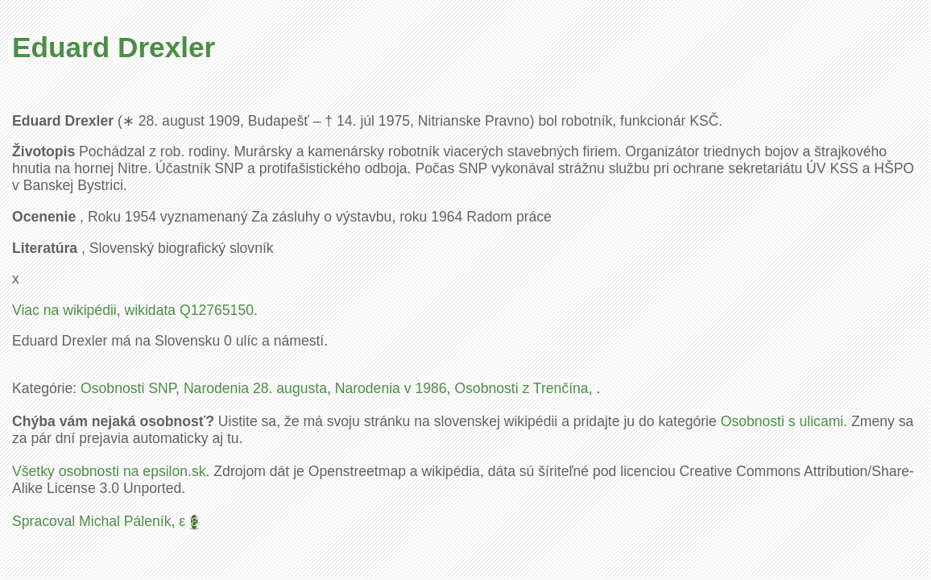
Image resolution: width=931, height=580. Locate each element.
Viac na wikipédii (64, 310)
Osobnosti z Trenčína (521, 388)
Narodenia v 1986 (391, 388)
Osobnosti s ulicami (782, 421)
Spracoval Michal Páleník (92, 521)
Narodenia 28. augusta (255, 388)
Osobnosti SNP (128, 388)
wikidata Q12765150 (189, 310)
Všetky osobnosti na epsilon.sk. (110, 471)
